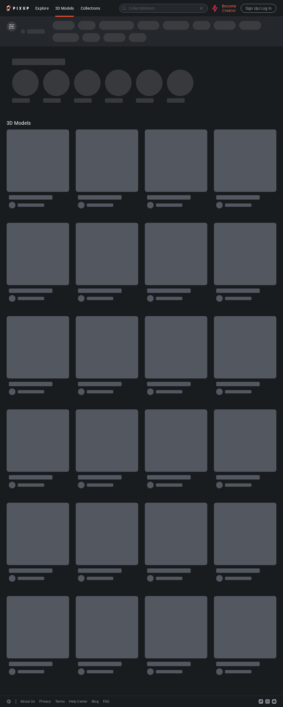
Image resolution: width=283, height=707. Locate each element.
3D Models (64, 8)
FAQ (106, 701)
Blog (95, 701)
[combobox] (157, 8)
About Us (27, 701)
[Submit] (124, 8)
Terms (60, 701)
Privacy (45, 701)
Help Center (78, 701)
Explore (42, 8)
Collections (90, 8)
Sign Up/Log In (258, 8)
